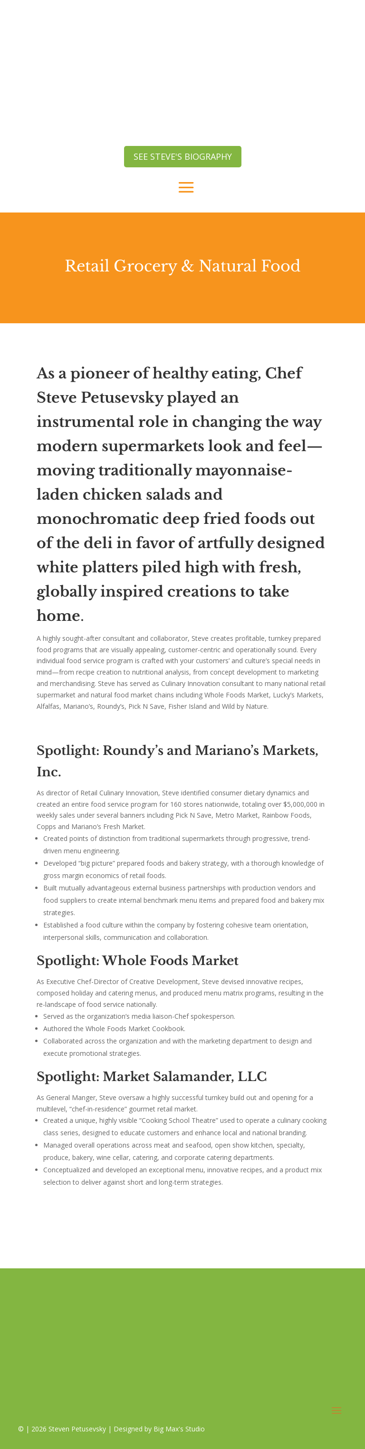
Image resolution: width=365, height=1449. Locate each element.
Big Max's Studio (179, 1428)
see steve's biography (183, 156)
